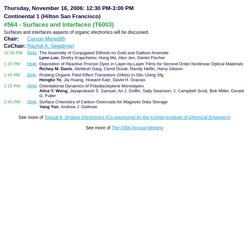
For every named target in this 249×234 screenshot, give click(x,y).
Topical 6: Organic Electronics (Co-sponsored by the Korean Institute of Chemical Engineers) (137, 117)
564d (32, 86)
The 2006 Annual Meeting (137, 127)
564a (32, 52)
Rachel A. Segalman (50, 46)
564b (32, 63)
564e (32, 101)
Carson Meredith (46, 39)
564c (32, 74)
